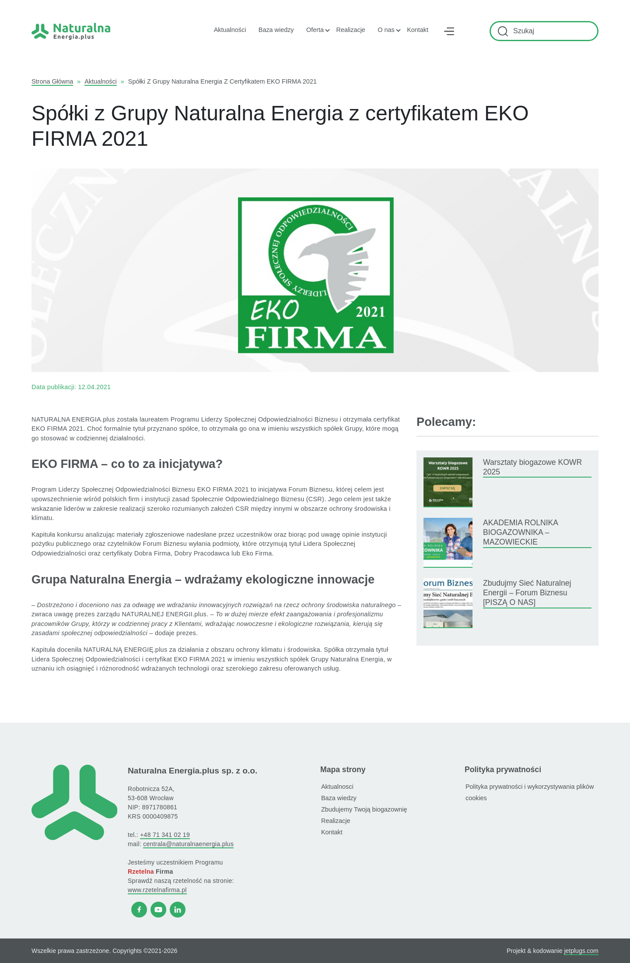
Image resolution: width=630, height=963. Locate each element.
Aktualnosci (337, 786)
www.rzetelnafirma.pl (157, 889)
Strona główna (52, 81)
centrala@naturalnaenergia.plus (188, 843)
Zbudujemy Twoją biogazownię (364, 809)
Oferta (315, 29)
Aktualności (230, 29)
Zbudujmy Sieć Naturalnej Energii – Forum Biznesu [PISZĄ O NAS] (527, 593)
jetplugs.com (581, 950)
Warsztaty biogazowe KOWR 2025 (532, 467)
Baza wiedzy (276, 29)
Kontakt (417, 29)
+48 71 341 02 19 (165, 834)
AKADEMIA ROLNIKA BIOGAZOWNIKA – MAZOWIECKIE (520, 532)
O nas (386, 29)
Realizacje (350, 29)
